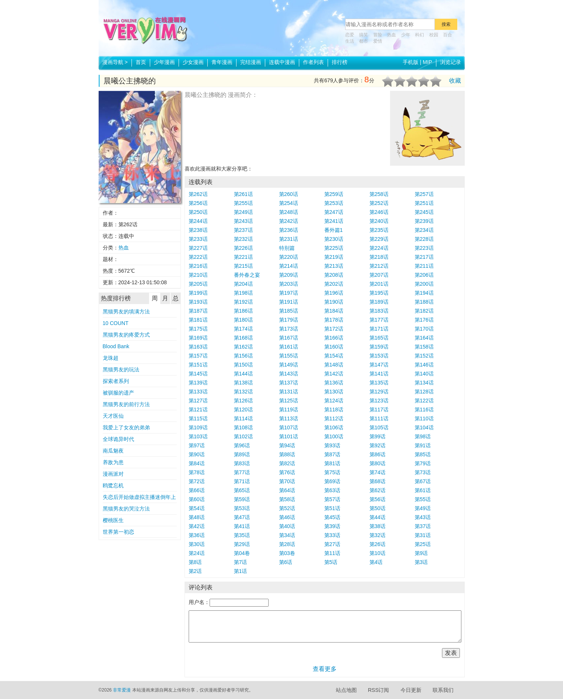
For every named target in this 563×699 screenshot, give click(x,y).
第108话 (243, 427)
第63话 (332, 490)
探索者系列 (116, 381)
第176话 (424, 320)
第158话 (424, 347)
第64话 (287, 490)
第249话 (243, 212)
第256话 (198, 203)
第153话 (379, 356)
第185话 (288, 311)
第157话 (198, 356)
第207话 (379, 275)
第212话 (379, 266)
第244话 (198, 221)
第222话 (198, 257)
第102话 (243, 436)
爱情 (377, 41)
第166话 (333, 338)
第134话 (424, 383)
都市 (363, 41)
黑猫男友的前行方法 (126, 404)
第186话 (243, 311)
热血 (391, 34)
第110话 (424, 418)
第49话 (423, 508)
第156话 (243, 356)
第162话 (243, 347)
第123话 (379, 401)
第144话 (243, 374)
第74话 (377, 472)
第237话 (243, 230)
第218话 (379, 257)
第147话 (379, 365)
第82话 (287, 463)
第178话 (333, 320)
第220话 (288, 257)
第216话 (198, 266)
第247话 (333, 212)
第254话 (288, 203)
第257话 (424, 194)
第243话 (243, 221)
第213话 (333, 266)
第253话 (333, 203)
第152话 (424, 356)
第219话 (333, 257)
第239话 (424, 221)
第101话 (288, 436)
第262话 (198, 194)
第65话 (242, 490)
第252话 (379, 203)
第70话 (287, 481)
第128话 (424, 392)
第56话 (377, 499)
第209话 (288, 275)
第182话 (424, 311)
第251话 (424, 203)
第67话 (423, 481)
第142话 (333, 374)
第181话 (198, 320)
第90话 (197, 454)
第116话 (424, 410)
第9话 (421, 553)
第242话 (288, 221)
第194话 (424, 293)
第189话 (379, 302)
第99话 (377, 436)
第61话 (423, 490)
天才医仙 (113, 416)
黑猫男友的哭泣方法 (126, 509)
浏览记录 (450, 62)
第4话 (376, 562)
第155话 (288, 356)
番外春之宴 (247, 275)
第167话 (288, 338)
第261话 (243, 194)
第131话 (288, 392)
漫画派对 (113, 474)
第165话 (379, 338)
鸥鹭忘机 (113, 485)
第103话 (198, 436)
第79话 (423, 463)
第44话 (377, 517)
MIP (427, 62)
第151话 (198, 365)
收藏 (455, 80)
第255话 (243, 203)
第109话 (198, 427)
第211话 (424, 266)
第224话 (379, 248)
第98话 (423, 436)
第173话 (288, 329)
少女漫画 (193, 62)
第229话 (379, 239)
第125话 (288, 401)
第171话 (379, 329)
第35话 (242, 535)
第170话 (424, 329)
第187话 (198, 311)
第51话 (332, 508)
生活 (349, 41)
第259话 (333, 194)
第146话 (424, 365)
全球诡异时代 (118, 439)
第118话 (333, 410)
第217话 (424, 257)
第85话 (423, 454)
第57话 (332, 499)
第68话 (377, 481)
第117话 (379, 410)
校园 (433, 34)
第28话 (287, 544)
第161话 (288, 347)
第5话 (331, 562)
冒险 (377, 34)
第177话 (379, 320)
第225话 (333, 248)
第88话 (287, 454)
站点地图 (346, 690)
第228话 (424, 239)
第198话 (243, 293)
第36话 (197, 535)
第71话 (242, 481)
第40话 (287, 526)
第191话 (288, 302)
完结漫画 (250, 62)
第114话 (243, 418)
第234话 (424, 230)
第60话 (197, 499)
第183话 (379, 311)
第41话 (242, 526)
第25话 (423, 544)
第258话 (379, 194)
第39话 (332, 526)
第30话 (197, 544)
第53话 (242, 508)
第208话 (333, 275)
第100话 (333, 436)
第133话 (198, 392)
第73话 (423, 472)
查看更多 (325, 669)
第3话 (421, 562)
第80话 (377, 463)
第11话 (332, 553)
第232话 (243, 239)
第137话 (288, 383)
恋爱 (349, 34)
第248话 (288, 212)
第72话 (197, 481)
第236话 (288, 230)
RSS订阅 (378, 690)
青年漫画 (221, 62)
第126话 (243, 401)
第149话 (288, 365)
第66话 (197, 490)
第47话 (242, 517)
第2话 (195, 571)
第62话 (377, 490)
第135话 (379, 383)
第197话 (288, 293)
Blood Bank (116, 346)
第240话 (379, 221)
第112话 (333, 418)
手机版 (410, 62)
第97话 (197, 445)
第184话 (333, 311)
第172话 (333, 329)
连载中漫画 (282, 62)
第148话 (333, 365)
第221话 (243, 257)
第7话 (240, 562)
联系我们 (443, 690)
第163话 (198, 347)
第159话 (379, 347)
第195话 (379, 293)
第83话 (242, 463)
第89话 (242, 454)
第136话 (333, 383)
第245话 (424, 212)
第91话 (423, 445)
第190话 (333, 302)
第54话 (197, 508)
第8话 (195, 562)
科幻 (419, 34)
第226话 (243, 248)
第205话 (198, 284)
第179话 (288, 320)
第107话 (288, 427)
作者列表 (313, 62)
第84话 (197, 463)
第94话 (287, 445)
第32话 (377, 535)
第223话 (424, 248)
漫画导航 (115, 62)
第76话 (287, 472)
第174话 (243, 329)
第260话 (288, 194)
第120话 (243, 410)
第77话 (242, 472)
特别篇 (287, 248)
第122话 (424, 401)
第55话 (423, 499)
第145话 (198, 374)
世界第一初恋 (118, 532)
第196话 (333, 293)
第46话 (287, 517)
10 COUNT (116, 323)
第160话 (333, 347)
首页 (141, 62)
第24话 (197, 553)
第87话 (332, 454)
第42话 (197, 526)
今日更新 (410, 690)
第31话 (423, 535)
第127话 (198, 401)
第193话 (198, 302)
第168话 (243, 338)
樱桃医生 (113, 520)
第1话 (240, 571)
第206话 (424, 275)
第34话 (287, 535)
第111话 (379, 418)
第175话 (198, 329)
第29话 (242, 544)
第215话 (243, 266)
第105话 (379, 427)
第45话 (332, 517)
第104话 (424, 427)
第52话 (287, 508)
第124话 (333, 401)
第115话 (198, 418)
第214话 (288, 266)
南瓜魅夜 (113, 451)
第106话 (333, 427)
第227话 (198, 248)
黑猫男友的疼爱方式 (126, 335)
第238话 (198, 230)
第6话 (286, 562)
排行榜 (339, 62)
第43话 (423, 517)
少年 (405, 34)
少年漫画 (164, 62)
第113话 (288, 418)
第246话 (379, 212)
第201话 (379, 284)
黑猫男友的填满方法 (126, 312)
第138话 (243, 383)
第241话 (333, 221)
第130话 (333, 392)
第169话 (198, 338)
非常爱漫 (122, 690)
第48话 (197, 517)
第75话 (332, 472)
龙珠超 (110, 358)
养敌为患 (113, 462)
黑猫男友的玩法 (121, 370)
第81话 (332, 463)
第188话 (424, 302)
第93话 (332, 445)
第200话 (424, 284)
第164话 (424, 338)
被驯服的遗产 (118, 393)
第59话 (242, 499)
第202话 (333, 284)
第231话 (288, 239)
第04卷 (242, 553)
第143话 (288, 374)
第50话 (377, 508)
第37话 (423, 526)
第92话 (377, 445)
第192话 (243, 302)
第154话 (333, 356)
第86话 (377, 454)
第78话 (197, 472)
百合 (447, 34)
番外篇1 (333, 230)
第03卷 (287, 553)
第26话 (377, 544)
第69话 (332, 481)
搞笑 (363, 34)
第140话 (424, 374)
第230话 (333, 239)
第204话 (243, 284)
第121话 (198, 410)
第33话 (332, 535)
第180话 (243, 320)
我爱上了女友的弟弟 (126, 427)
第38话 (377, 526)
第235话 (379, 230)
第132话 (243, 392)
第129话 (379, 392)
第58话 (287, 499)
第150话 (243, 365)
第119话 (288, 410)
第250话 (198, 212)
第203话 (288, 284)
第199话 (198, 293)
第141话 (379, 374)
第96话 (242, 445)
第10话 (377, 553)
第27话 (332, 544)
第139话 (198, 383)
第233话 (198, 239)
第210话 (198, 275)
